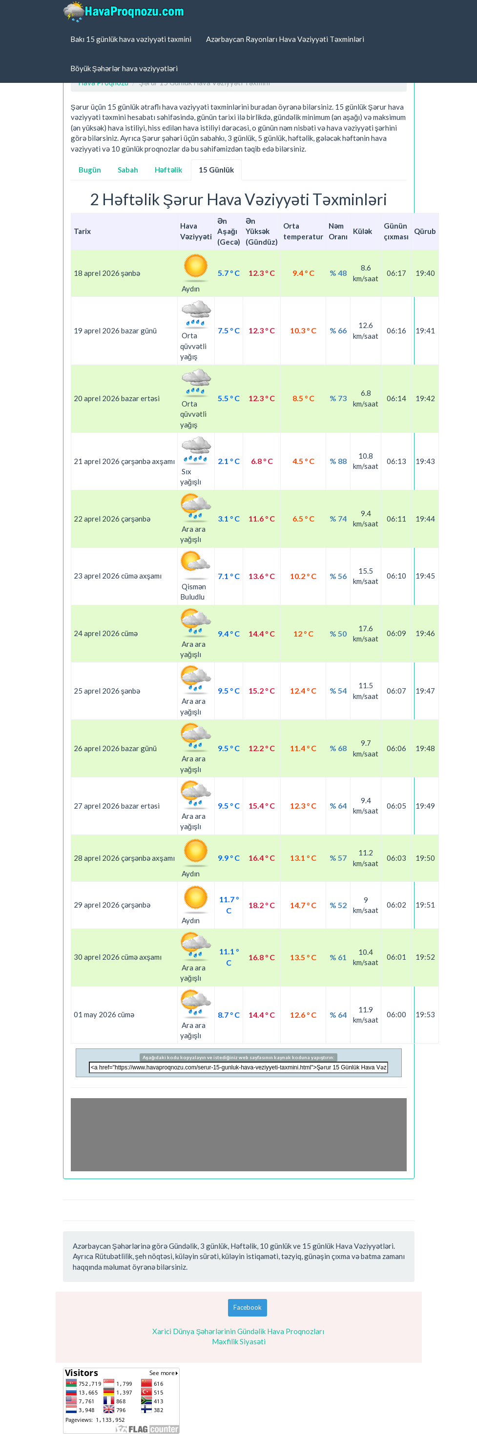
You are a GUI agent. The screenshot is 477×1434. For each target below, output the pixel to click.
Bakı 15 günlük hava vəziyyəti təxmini (130, 39)
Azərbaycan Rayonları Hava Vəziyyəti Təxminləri (285, 39)
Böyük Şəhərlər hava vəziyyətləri (124, 68)
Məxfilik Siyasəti (239, 1341)
